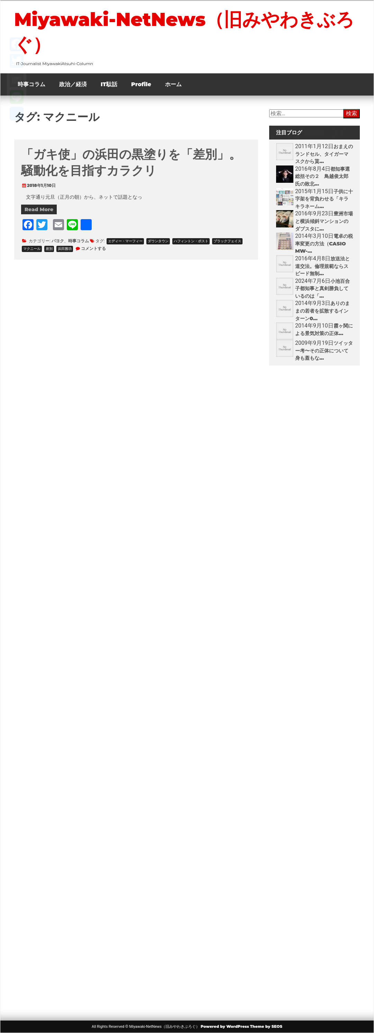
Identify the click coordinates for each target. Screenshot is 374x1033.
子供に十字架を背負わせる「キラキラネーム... (324, 198)
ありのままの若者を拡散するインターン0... (322, 310)
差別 (49, 248)
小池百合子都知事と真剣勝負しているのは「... (322, 288)
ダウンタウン (158, 241)
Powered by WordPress (225, 1026)
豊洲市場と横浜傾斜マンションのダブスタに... (324, 221)
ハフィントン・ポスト (191, 241)
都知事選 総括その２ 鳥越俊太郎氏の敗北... (325, 176)
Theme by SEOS (266, 1026)
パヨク (58, 240)
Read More (39, 209)
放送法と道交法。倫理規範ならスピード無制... (322, 266)
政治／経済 (73, 84)
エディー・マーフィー (125, 241)
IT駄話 (109, 84)
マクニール (31, 248)
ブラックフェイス (227, 241)
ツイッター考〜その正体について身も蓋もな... (324, 350)
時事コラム (31, 84)
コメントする (93, 248)
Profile (141, 84)
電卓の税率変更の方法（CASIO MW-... (324, 243)
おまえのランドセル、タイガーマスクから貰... (324, 153)
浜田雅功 (65, 248)
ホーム (173, 84)
